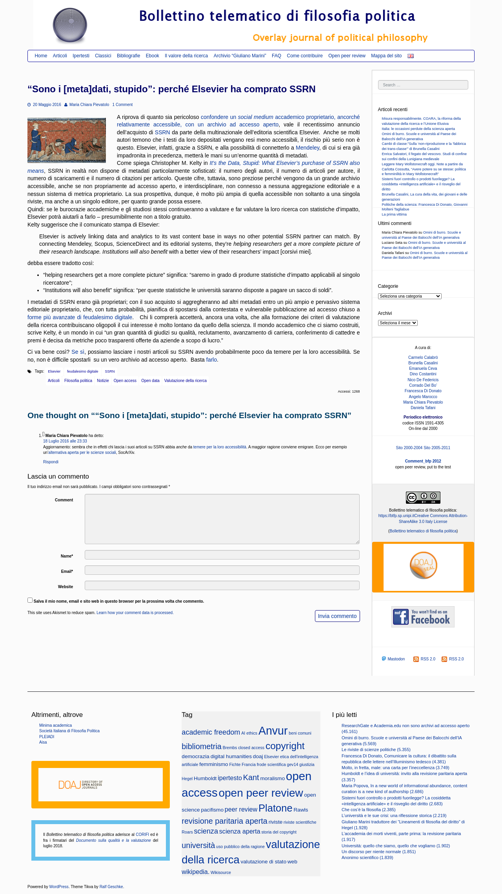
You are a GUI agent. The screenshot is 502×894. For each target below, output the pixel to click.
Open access (125, 380)
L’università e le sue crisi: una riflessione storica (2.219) (394, 815)
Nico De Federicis (422, 380)
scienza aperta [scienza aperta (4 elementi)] (239, 831)
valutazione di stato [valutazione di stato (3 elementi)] (263, 862)
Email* (67, 571)
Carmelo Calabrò (423, 357)
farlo (211, 360)
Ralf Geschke (111, 887)
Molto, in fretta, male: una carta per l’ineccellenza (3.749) (395, 767)
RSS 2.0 (424, 659)
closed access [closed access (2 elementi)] (251, 747)
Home (41, 56)
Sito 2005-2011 (437, 448)
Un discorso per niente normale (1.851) (379, 851)
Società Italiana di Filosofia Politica (69, 731)
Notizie (103, 380)
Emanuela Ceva (423, 368)
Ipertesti (81, 56)
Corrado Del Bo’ (423, 385)
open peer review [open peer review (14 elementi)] (260, 793)
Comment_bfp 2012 (423, 461)
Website (65, 587)
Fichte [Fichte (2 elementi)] (234, 764)
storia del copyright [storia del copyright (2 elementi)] (278, 832)
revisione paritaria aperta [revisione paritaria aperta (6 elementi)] (224, 821)
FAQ (276, 56)
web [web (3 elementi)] (292, 862)
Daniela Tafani (423, 408)
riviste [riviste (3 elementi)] (276, 822)
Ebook (152, 56)
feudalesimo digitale (82, 371)
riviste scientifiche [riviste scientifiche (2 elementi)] (300, 822)
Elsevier (54, 371)
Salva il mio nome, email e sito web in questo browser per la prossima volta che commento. (119, 601)
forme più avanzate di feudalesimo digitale (79, 317)
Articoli (60, 56)
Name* (67, 556)
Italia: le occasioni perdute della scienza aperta (418, 129)
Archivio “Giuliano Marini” (240, 56)
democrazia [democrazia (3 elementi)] (195, 756)
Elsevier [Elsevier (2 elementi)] (271, 756)
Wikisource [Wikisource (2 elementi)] (221, 872)
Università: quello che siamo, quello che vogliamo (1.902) (396, 845)
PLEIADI (46, 737)
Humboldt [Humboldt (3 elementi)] (205, 778)
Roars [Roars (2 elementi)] (187, 832)
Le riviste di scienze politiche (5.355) (376, 749)
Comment (64, 500)
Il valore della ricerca (186, 56)
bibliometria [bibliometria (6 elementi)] (202, 746)
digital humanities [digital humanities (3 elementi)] (231, 756)
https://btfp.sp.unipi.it (396, 516)
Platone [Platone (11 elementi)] (275, 808)
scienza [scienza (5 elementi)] (206, 831)
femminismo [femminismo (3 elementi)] (213, 764)
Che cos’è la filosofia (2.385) (369, 809)
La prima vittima (394, 214)
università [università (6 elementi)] (198, 845)
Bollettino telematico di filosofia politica (423, 531)
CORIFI (142, 834)
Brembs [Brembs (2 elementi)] (230, 747)
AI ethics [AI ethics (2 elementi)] (249, 733)
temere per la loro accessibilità (219, 447)
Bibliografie (128, 56)
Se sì (77, 352)
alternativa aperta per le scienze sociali (82, 452)
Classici (103, 56)
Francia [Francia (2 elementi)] (249, 764)
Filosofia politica (78, 380)
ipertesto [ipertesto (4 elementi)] (230, 777)
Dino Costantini (423, 374)
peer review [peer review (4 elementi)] (241, 809)
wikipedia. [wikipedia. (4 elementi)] (195, 871)
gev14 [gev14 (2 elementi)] (292, 764)
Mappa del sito (386, 56)
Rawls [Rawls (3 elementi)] (301, 810)
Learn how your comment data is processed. (135, 613)
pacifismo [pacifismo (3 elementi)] (212, 810)
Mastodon (392, 658)
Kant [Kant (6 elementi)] (251, 777)
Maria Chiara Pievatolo (86, 104)
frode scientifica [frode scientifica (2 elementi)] (271, 764)
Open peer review (347, 56)
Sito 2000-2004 (409, 448)
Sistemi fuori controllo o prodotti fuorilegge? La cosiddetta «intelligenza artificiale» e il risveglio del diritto (421, 184)
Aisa (43, 742)
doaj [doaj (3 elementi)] (258, 756)
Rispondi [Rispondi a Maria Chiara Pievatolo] (50, 462)
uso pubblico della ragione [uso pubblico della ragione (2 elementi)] (240, 846)
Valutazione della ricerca (185, 380)
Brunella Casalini (423, 363)
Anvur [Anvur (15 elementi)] (273, 730)
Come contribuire (304, 56)
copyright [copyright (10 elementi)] (285, 745)
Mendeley (307, 147)
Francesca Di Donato (423, 391)
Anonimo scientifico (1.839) (367, 857)
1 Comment (123, 104)
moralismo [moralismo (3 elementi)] (272, 778)
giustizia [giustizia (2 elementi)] (307, 764)
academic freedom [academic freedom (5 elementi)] (211, 732)
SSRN (162, 132)
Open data (150, 380)
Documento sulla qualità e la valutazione (113, 840)
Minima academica (55, 725)
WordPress (59, 887)
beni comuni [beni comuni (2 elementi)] (300, 733)
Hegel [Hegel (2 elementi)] (187, 778)
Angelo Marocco (423, 397)
